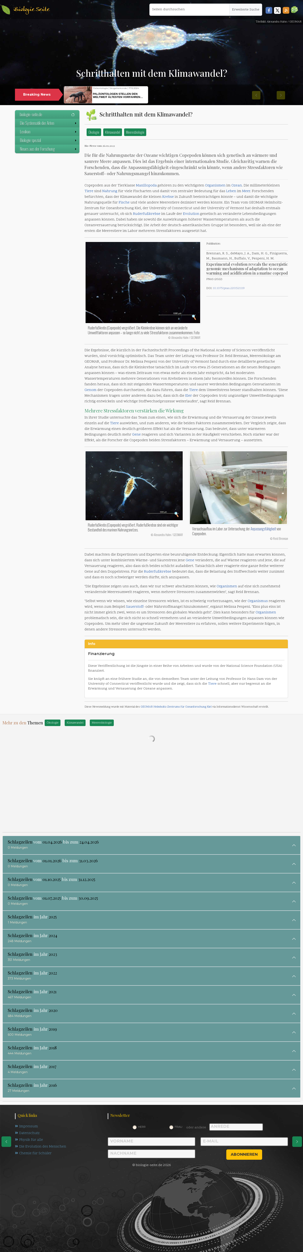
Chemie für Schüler (33, 1154)
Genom (90, 390)
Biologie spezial (48, 140)
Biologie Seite (31, 9)
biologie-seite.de (47, 114)
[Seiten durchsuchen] (189, 10)
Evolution (191, 214)
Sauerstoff (134, 606)
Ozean (236, 185)
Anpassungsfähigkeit (263, 528)
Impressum (26, 1126)
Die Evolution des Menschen (41, 1147)
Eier (188, 395)
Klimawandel (112, 132)
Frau (178, 1126)
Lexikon (48, 131)
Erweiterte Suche (245, 9)
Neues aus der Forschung (48, 149)
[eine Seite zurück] (6, 1141)
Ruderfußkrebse (146, 214)
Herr (142, 1126)
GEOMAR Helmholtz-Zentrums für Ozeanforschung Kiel (176, 707)
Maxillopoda (146, 185)
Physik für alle (29, 1140)
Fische (124, 202)
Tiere (88, 191)
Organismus (258, 601)
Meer (246, 191)
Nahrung (109, 191)
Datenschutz (27, 1133)
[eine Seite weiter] (297, 1141)
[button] (294, 9)
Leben (231, 191)
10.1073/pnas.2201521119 (229, 288)
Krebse (168, 196)
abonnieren (244, 1154)
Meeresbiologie (135, 132)
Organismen (215, 185)
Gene (136, 434)
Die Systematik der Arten (48, 123)
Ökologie (93, 132)
